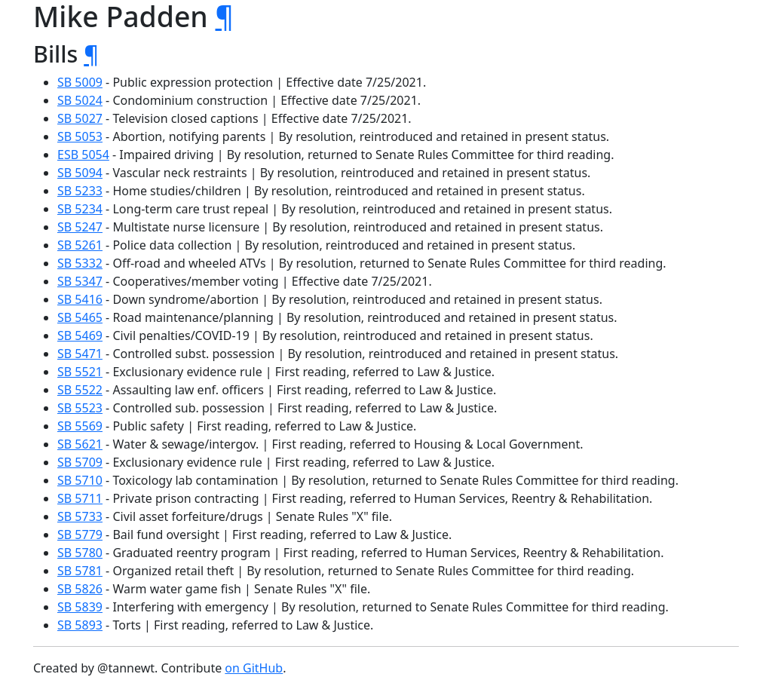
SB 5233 (80, 190)
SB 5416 (80, 299)
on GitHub (254, 668)
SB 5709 (80, 462)
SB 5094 (80, 172)
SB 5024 (80, 100)
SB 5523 (80, 408)
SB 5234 (80, 209)
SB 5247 (80, 227)
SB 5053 (80, 136)
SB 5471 (80, 353)
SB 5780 (80, 552)
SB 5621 (80, 444)
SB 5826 (80, 589)
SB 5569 (80, 426)
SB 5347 (80, 281)
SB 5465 (80, 317)
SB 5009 (80, 82)
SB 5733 (80, 516)
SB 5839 (80, 607)
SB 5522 (80, 389)
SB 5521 (80, 371)
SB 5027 (80, 118)
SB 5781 (80, 570)
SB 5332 (80, 263)
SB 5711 (80, 498)
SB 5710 (80, 480)
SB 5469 (80, 335)
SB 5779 (80, 534)
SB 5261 (80, 245)
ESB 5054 (83, 154)
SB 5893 (80, 625)
